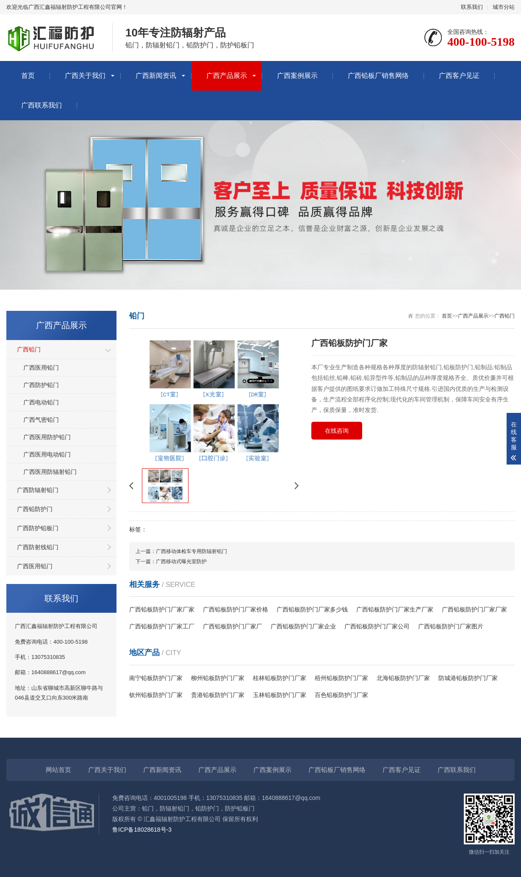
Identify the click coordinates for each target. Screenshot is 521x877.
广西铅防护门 (35, 509)
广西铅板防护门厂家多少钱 (312, 609)
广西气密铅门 (41, 419)
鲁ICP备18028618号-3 (142, 829)
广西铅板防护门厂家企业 (303, 626)
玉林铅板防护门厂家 (279, 695)
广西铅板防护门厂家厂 (232, 626)
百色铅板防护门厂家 (341, 695)
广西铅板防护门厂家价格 (235, 609)
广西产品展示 (226, 75)
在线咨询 (337, 430)
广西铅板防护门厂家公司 (377, 626)
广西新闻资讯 (156, 75)
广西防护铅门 (41, 385)
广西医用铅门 (41, 367)
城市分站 (504, 7)
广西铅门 (29, 349)
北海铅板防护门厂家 (403, 678)
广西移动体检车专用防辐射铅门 (191, 551)
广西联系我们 (41, 105)
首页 (28, 75)
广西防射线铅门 (37, 547)
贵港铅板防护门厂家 (217, 695)
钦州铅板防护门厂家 (156, 695)
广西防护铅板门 (37, 528)
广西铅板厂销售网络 (378, 75)
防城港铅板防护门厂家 (468, 678)
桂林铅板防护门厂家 (279, 678)
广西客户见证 (459, 75)
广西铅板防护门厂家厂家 (161, 609)
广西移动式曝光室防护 (181, 561)
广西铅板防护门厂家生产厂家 (394, 609)
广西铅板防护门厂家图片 (450, 626)
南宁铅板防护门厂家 (156, 678)
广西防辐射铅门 (37, 490)
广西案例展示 (297, 75)
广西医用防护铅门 (47, 437)
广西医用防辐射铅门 (50, 471)
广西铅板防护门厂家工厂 (161, 626)
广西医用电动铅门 (47, 454)
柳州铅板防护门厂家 (217, 678)
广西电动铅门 (41, 402)
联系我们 (472, 7)
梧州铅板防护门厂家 (341, 678)
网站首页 (58, 769)
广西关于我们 (85, 75)
